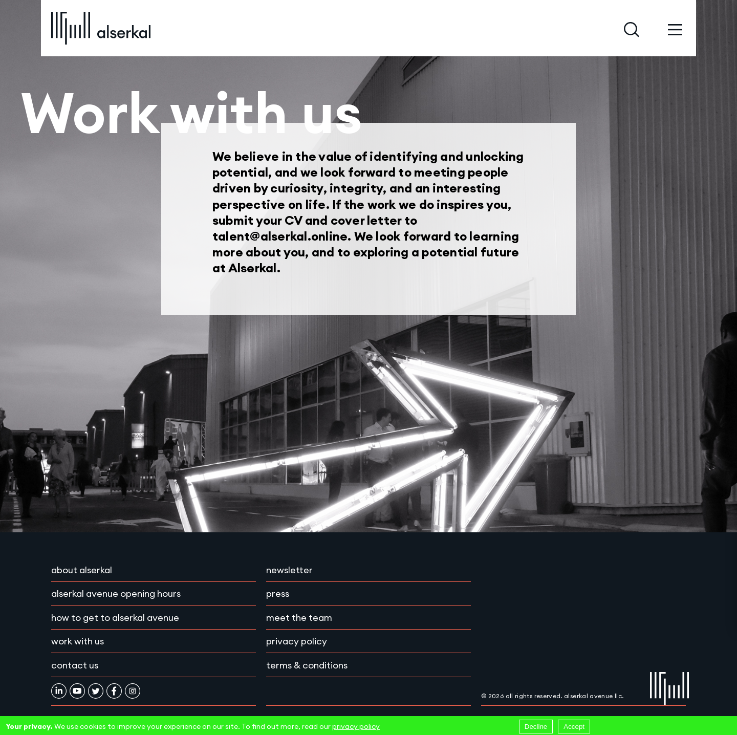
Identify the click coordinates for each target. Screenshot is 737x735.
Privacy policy (296, 641)
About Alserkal (81, 570)
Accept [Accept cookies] (573, 726)
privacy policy (356, 726)
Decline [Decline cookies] (536, 726)
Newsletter (289, 570)
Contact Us (74, 665)
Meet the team (299, 617)
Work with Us (77, 641)
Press (277, 593)
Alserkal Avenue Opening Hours (116, 593)
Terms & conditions (307, 665)
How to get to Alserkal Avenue (115, 617)
